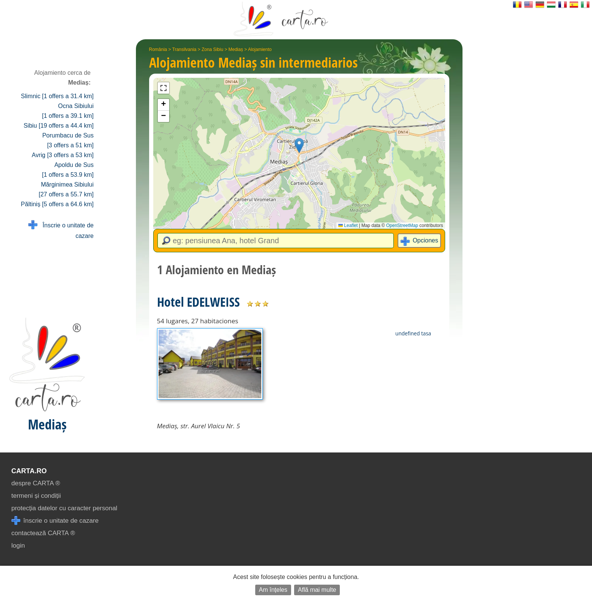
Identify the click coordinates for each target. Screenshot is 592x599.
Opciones (425, 240)
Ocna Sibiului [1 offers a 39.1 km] (68, 111)
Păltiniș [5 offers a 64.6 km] (57, 204)
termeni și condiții (36, 495)
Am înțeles (273, 590)
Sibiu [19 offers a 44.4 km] (58, 125)
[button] (299, 145)
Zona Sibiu (212, 49)
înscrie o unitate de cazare (55, 520)
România (158, 49)
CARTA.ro (29, 471)
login (18, 545)
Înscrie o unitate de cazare (61, 230)
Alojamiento (260, 49)
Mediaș (235, 49)
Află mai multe (317, 590)
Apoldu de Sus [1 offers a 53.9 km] (68, 170)
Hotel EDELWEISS (198, 301)
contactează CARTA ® (43, 533)
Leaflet (348, 225)
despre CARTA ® (35, 483)
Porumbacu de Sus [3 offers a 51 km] (68, 140)
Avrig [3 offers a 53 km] (63, 155)
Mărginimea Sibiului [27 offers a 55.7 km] (66, 189)
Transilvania (184, 49)
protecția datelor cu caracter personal (64, 508)
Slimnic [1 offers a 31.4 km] (57, 96)
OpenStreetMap (402, 225)
